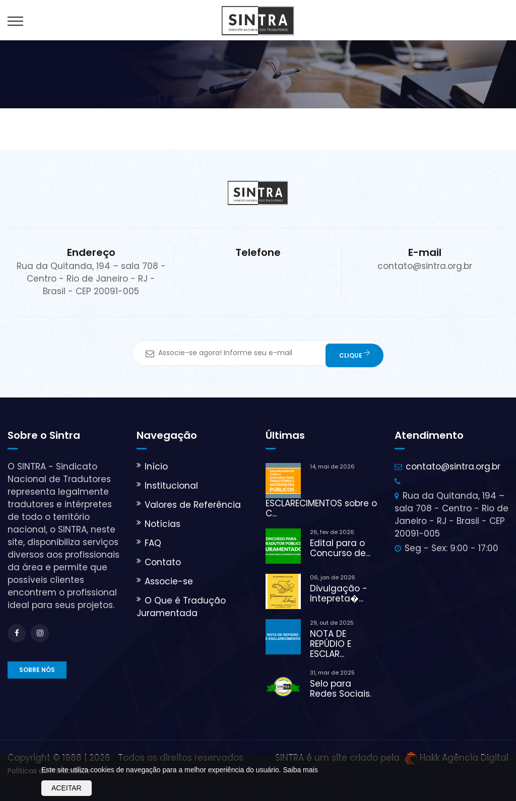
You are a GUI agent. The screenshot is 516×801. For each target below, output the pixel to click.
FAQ (153, 543)
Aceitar (66, 788)
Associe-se (169, 581)
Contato (163, 562)
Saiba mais (300, 770)
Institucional (171, 486)
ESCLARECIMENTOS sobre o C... (321, 508)
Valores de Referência (193, 505)
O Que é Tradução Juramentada (181, 606)
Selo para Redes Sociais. (340, 689)
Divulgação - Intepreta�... (338, 593)
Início (156, 466)
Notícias (162, 524)
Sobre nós (37, 669)
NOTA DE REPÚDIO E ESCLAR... (330, 644)
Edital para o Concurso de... (340, 548)
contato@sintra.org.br (453, 466)
